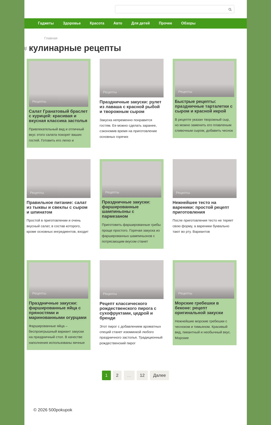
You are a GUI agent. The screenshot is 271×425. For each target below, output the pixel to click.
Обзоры (188, 23)
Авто (117, 23)
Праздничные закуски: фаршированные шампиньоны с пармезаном (126, 209)
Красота (97, 23)
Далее (159, 375)
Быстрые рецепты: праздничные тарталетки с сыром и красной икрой (204, 106)
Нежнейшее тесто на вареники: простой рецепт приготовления (201, 207)
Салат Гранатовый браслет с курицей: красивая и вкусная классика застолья (58, 116)
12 (142, 375)
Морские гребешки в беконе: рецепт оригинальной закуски (199, 308)
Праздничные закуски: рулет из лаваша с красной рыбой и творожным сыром (131, 106)
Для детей (140, 23)
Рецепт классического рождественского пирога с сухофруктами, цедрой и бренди (128, 310)
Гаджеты (46, 23)
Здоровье (72, 23)
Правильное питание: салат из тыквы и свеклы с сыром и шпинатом (57, 207)
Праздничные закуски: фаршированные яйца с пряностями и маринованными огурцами (58, 310)
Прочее (165, 23)
